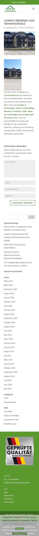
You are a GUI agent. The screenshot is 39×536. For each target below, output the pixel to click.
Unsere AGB (9, 502)
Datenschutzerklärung (19, 533)
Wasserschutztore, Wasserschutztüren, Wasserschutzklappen (13, 255)
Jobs (6, 492)
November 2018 (10, 318)
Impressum (8, 499)
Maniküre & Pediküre (12, 111)
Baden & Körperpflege (25, 108)
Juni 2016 (8, 385)
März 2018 (8, 339)
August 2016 (9, 376)
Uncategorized (10, 402)
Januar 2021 (9, 298)
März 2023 (8, 285)
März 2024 (8, 281)
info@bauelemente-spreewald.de (17, 483)
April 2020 (8, 306)
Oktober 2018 (9, 322)
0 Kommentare (29, 28)
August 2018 (9, 327)
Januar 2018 (9, 347)
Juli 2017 (7, 356)
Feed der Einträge (11, 416)
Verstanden (19, 528)
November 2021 (10, 289)
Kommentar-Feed (11, 420)
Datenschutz (9, 496)
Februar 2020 (9, 310)
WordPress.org (10, 424)
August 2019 (9, 314)
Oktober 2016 (9, 368)
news (6, 398)
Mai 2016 (8, 389)
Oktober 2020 (9, 302)
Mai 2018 (8, 335)
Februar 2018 (9, 343)
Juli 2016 (7, 380)
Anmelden (8, 411)
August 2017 (9, 351)
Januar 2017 (9, 364)
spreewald (10, 28)
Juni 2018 (8, 331)
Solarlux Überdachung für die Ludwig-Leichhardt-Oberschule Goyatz (16, 237)
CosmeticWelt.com (12, 95)
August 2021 (9, 293)
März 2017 (8, 360)
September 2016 (11, 372)
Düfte (24, 111)
